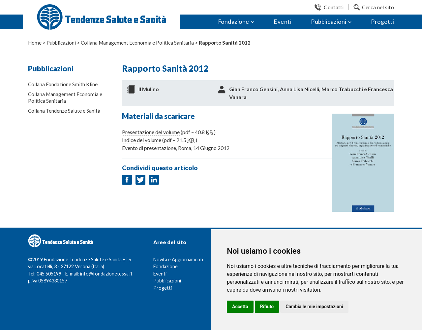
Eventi (282, 21)
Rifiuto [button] (267, 306)
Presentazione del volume (151, 132)
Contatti (334, 7)
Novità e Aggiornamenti (178, 259)
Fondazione (233, 21)
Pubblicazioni (329, 21)
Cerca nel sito (378, 7)
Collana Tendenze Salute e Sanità (64, 111)
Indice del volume (141, 140)
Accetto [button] (240, 306)
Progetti (382, 21)
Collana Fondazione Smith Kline (63, 84)
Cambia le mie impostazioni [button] (314, 306)
